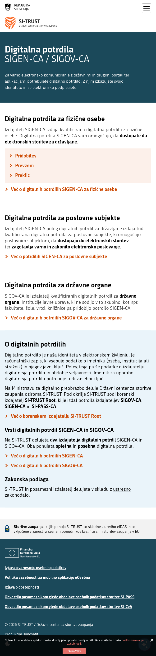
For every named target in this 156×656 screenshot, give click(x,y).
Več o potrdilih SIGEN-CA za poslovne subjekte (59, 256)
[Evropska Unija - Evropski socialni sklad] (22, 553)
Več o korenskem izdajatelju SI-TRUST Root (56, 416)
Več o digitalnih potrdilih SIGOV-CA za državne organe (66, 318)
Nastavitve (74, 650)
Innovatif (31, 634)
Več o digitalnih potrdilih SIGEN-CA (47, 456)
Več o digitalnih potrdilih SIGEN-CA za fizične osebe (64, 189)
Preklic (22, 175)
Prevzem (24, 165)
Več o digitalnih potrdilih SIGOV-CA (47, 465)
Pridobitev (26, 156)
